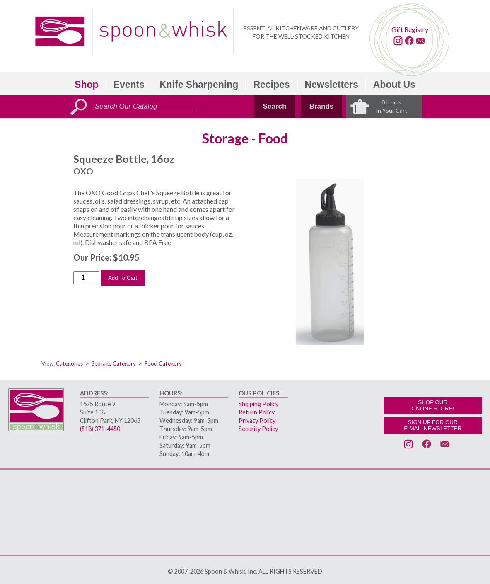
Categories (69, 363)
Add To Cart (122, 278)
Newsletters (331, 84)
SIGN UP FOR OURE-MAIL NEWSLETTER (432, 425)
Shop (87, 84)
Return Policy (257, 412)
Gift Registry (409, 29)
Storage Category (114, 363)
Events (129, 84)
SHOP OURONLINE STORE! (432, 405)
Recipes (271, 84)
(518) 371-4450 (100, 428)
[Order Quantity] (86, 277)
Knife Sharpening (198, 84)
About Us (394, 84)
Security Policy (258, 428)
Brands (321, 106)
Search (275, 106)
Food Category (163, 363)
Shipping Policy (258, 403)
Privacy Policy (257, 420)
